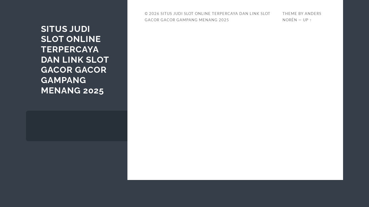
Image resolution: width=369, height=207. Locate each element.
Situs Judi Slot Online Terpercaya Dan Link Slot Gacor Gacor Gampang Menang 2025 (75, 59)
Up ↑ (307, 20)
